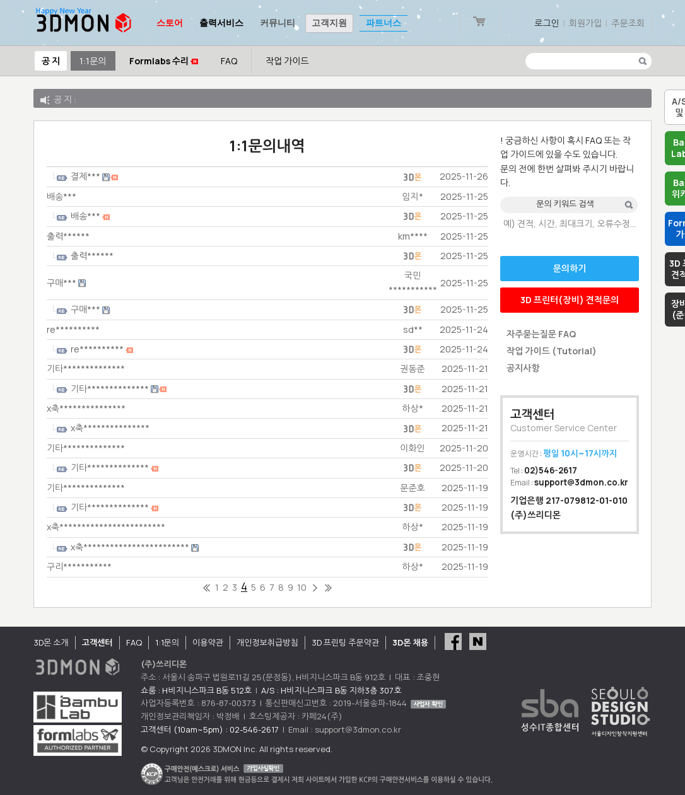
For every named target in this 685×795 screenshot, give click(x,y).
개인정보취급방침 (267, 642)
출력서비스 (221, 23)
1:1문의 (92, 61)
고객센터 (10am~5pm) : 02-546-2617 (210, 729)
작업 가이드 (287, 61)
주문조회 (628, 23)
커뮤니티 (277, 23)
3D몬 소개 (51, 642)
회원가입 (585, 23)
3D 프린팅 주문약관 (346, 642)
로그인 (546, 23)
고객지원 (329, 23)
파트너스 (383, 23)
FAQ (229, 61)
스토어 (169, 23)
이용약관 (207, 642)
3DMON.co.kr (83, 23)
